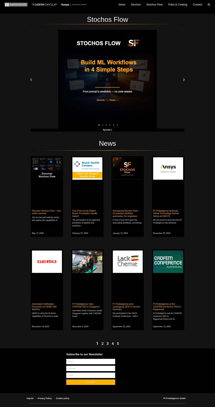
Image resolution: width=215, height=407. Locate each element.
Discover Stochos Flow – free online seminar (45, 211)
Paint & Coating (177, 4)
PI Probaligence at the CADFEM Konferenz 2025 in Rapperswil (168, 302)
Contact (197, 4)
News (122, 4)
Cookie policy (63, 392)
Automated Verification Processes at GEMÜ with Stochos (43, 303)
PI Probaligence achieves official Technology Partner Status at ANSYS (168, 213)
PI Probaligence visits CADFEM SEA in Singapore (86, 302)
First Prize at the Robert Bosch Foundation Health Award (86, 211)
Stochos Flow (154, 4)
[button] (209, 5)
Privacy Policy (45, 392)
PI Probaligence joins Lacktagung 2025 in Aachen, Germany (126, 303)
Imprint (30, 392)
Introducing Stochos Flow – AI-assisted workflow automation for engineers (128, 213)
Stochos (136, 4)
